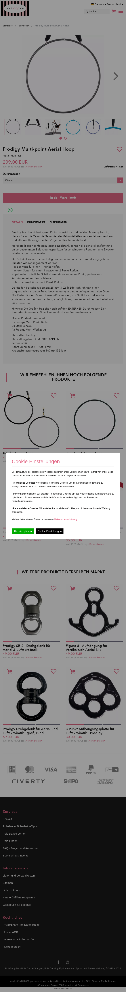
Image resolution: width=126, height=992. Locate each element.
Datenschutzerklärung (65, 519)
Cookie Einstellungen (50, 531)
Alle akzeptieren (23, 531)
